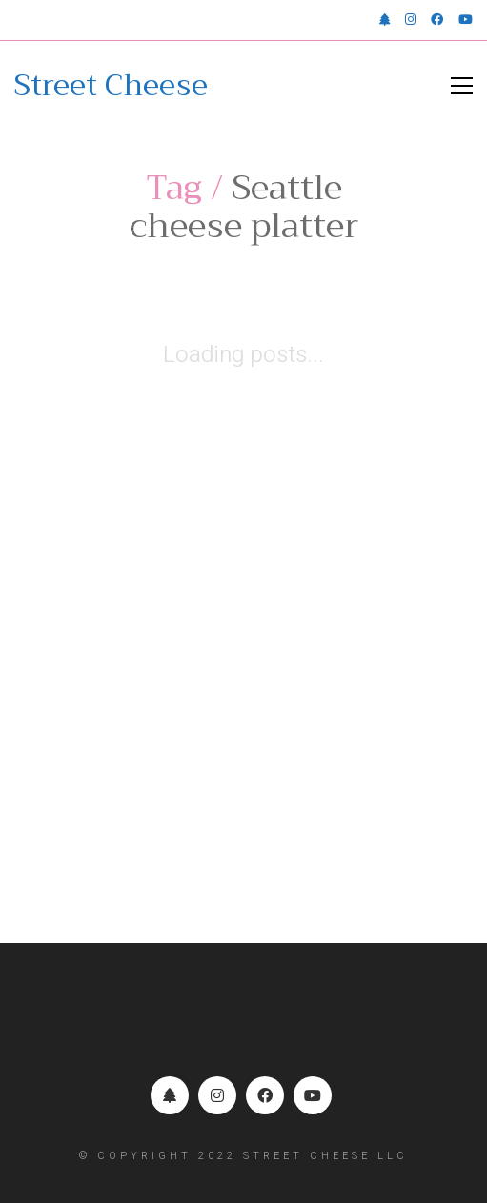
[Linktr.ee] (170, 1095)
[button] (462, 85)
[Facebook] (265, 1095)
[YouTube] (313, 1095)
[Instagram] (217, 1095)
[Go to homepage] (111, 85)
